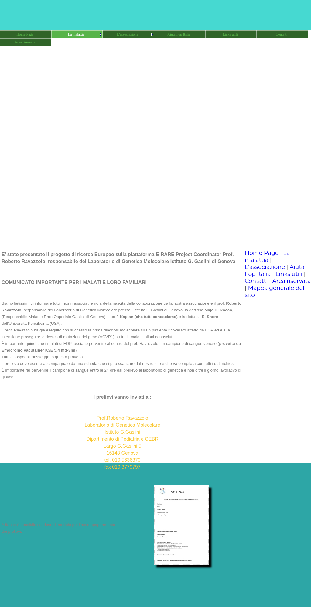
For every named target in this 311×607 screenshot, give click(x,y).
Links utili (288, 273)
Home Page (262, 252)
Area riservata (291, 280)
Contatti (256, 280)
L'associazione (265, 266)
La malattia (267, 256)
